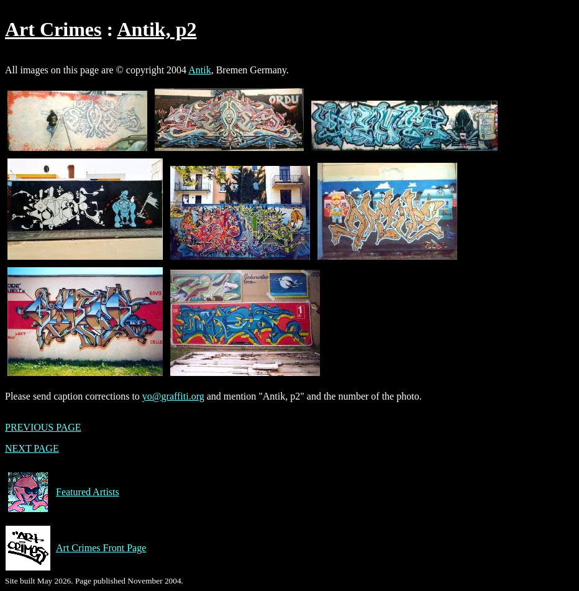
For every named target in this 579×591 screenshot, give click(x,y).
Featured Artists (62, 492)
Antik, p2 (156, 29)
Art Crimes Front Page (75, 548)
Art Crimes (53, 29)
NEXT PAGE (32, 448)
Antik (199, 70)
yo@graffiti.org (173, 396)
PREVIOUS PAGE (43, 427)
